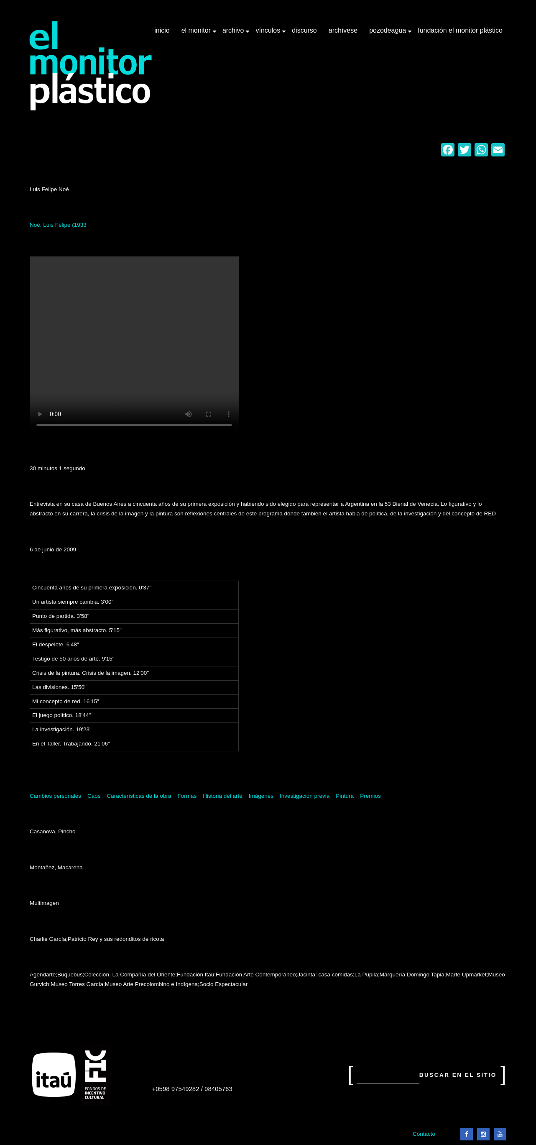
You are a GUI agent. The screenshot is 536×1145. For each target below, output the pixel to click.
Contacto (424, 1134)
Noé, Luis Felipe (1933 (58, 225)
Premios (370, 796)
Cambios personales (55, 796)
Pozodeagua (388, 33)
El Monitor (196, 33)
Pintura (345, 796)
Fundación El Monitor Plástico (460, 30)
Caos (94, 796)
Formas (187, 796)
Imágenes (261, 796)
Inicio (161, 30)
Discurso (304, 30)
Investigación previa (304, 796)
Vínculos (268, 33)
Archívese (343, 30)
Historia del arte (222, 796)
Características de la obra (139, 796)
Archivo (234, 33)
